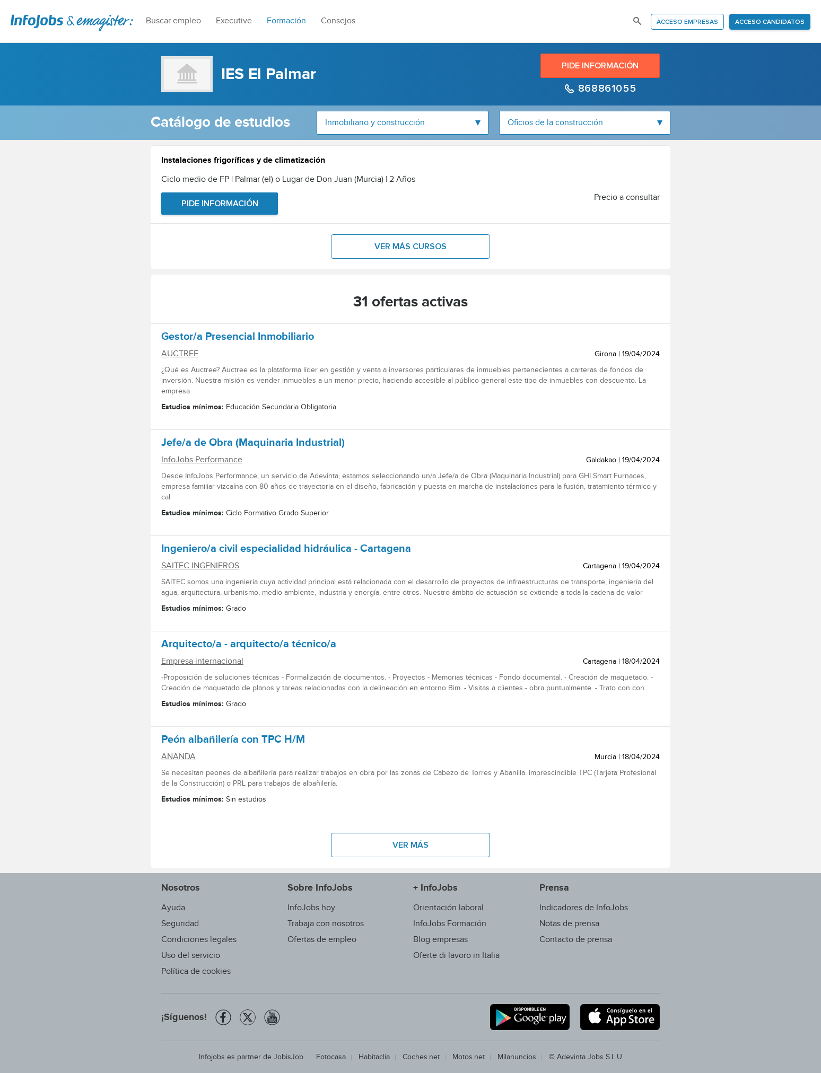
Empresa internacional (202, 661)
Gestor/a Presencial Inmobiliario (237, 338)
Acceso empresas (687, 22)
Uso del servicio (190, 956)
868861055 (605, 88)
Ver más (410, 845)
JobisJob (288, 1057)
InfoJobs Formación (449, 924)
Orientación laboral (448, 908)
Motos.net (468, 1057)
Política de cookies (196, 971)
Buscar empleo (173, 21)
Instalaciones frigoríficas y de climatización (243, 161)
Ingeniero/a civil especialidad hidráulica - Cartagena (286, 550)
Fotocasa (331, 1057)
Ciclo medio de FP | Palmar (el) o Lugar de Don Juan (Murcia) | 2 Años (288, 179)
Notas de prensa (569, 924)
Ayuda (173, 908)
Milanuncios (516, 1057)
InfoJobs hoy (311, 908)
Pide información (600, 65)
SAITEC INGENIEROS (200, 566)
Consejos (338, 21)
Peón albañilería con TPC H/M (233, 741)
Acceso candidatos (770, 22)
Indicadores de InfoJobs (583, 908)
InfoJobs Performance (201, 460)
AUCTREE (179, 354)
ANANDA (178, 757)
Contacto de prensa (575, 940)
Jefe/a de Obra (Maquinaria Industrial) (253, 444)
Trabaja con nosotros (325, 924)
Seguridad (180, 924)
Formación (286, 21)
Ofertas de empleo (321, 940)
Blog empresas (440, 940)
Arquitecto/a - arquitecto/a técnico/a (248, 646)
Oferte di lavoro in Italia (456, 956)
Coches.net (421, 1057)
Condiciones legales (199, 940)
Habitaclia (374, 1057)
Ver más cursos (410, 246)
